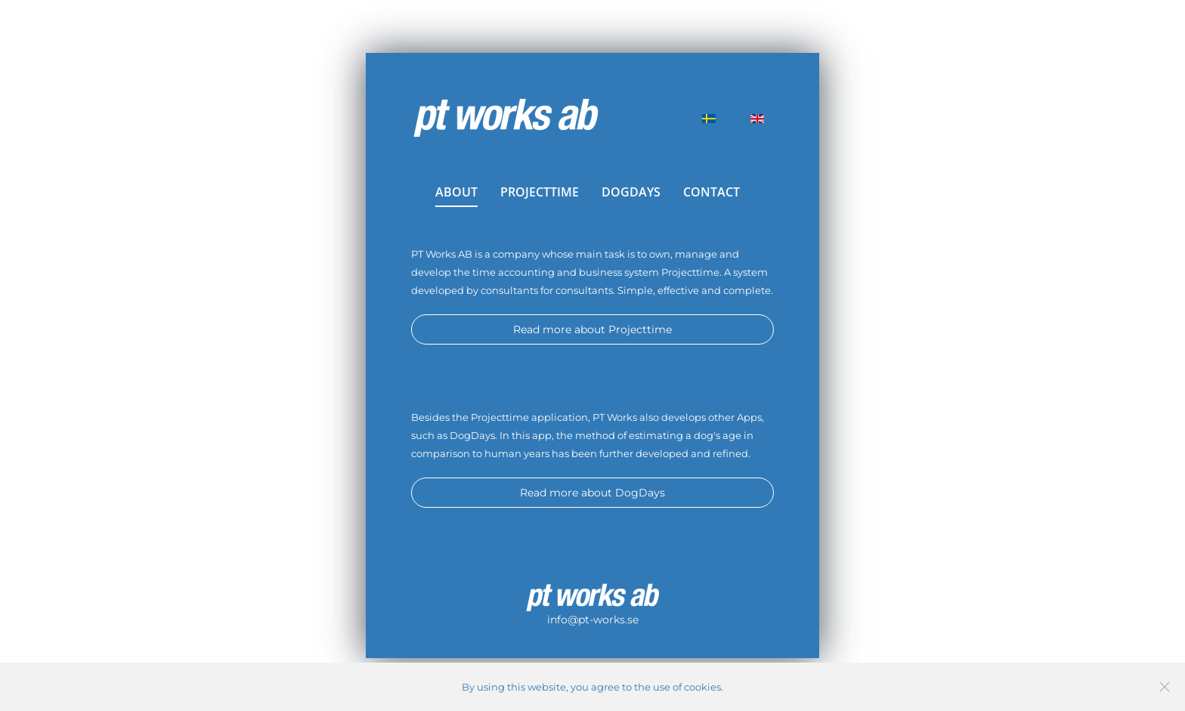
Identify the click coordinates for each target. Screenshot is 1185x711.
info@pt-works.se (593, 619)
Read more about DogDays (592, 492)
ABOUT (456, 192)
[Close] (1164, 687)
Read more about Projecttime (592, 329)
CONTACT (711, 192)
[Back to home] (505, 118)
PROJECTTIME (539, 192)
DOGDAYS (631, 192)
